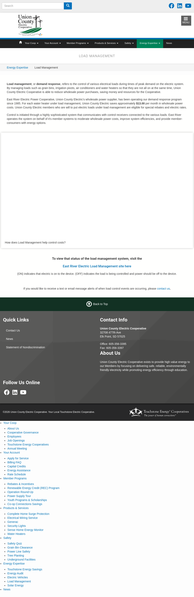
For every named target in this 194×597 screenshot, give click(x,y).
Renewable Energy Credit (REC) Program (33, 488)
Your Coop (31, 43)
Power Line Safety (18, 551)
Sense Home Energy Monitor (25, 529)
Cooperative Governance (23, 432)
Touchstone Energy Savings (24, 569)
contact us (163, 288)
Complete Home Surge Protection (28, 513)
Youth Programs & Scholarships (27, 500)
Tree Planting (15, 555)
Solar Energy (15, 585)
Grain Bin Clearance (20, 547)
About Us (13, 428)
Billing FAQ (14, 462)
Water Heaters (16, 533)
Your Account (52, 43)
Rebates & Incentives (20, 484)
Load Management (19, 581)
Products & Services (106, 43)
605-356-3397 (115, 348)
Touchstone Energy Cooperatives (28, 444)
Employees (14, 436)
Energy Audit (15, 573)
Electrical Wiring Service (22, 517)
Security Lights (16, 525)
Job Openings (16, 440)
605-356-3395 (117, 343)
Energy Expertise (150, 43)
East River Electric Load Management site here (97, 266)
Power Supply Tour (19, 496)
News (169, 43)
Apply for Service (18, 458)
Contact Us (13, 330)
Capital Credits (16, 466)
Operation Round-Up (20, 492)
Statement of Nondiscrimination (25, 347)
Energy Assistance (18, 470)
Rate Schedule (16, 474)
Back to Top (100, 304)
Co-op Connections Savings (24, 504)
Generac (12, 521)
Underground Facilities (21, 559)
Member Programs (78, 43)
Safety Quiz (14, 543)
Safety (129, 43)
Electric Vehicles (17, 577)
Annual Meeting (17, 448)
